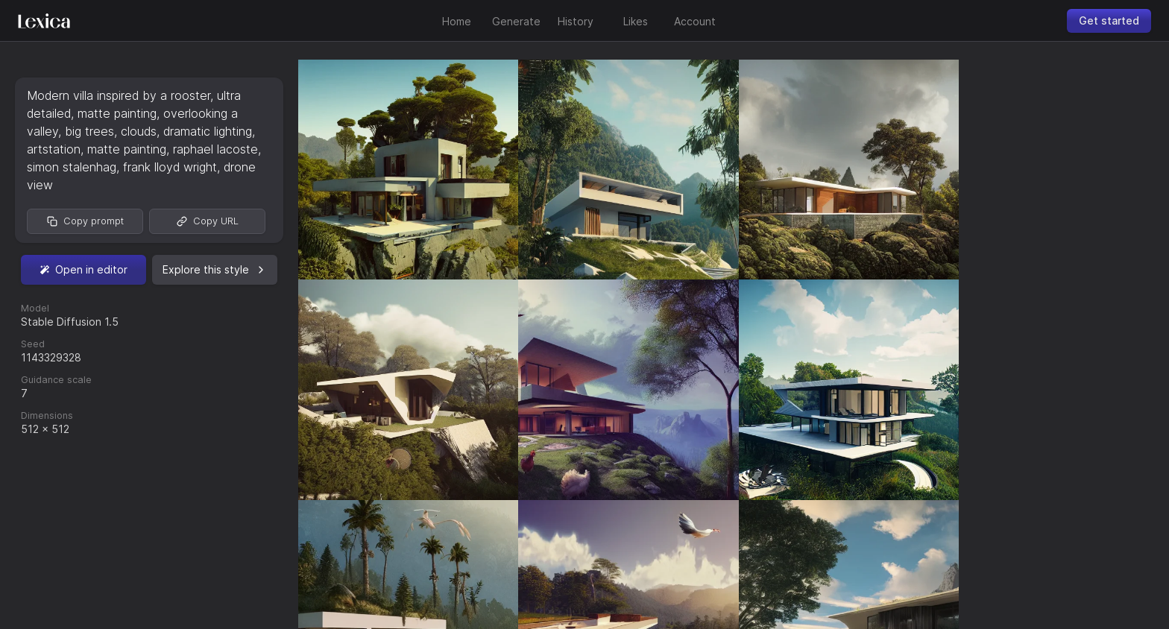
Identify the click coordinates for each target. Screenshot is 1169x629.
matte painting (117, 113)
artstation (54, 149)
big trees (89, 131)
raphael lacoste (215, 149)
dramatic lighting (207, 131)
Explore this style (215, 269)
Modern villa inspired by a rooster (118, 95)
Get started (1109, 20)
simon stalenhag (71, 166)
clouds (139, 131)
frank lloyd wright (170, 166)
